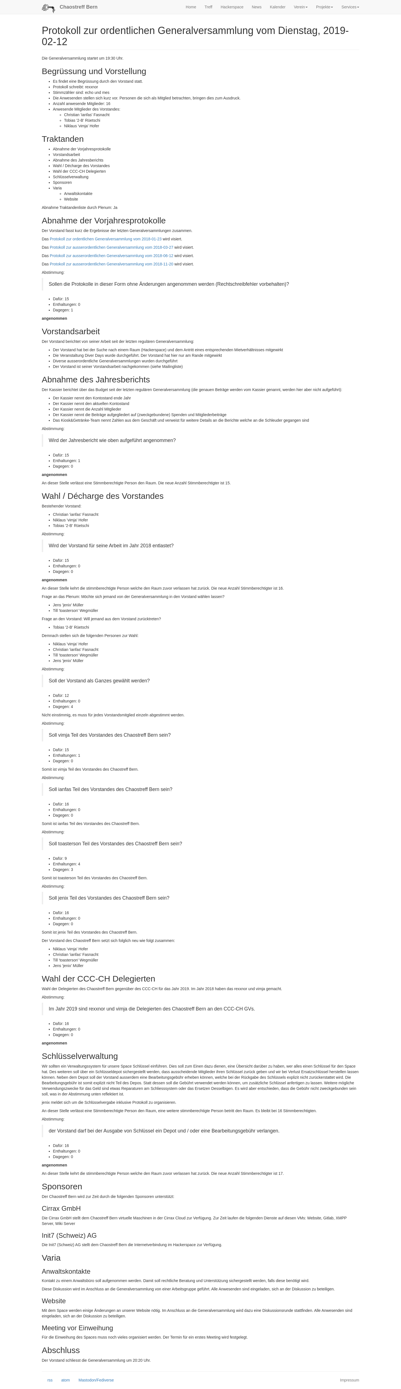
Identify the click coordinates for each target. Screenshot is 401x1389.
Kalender (277, 7)
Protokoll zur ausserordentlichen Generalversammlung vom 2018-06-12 (111, 255)
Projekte (324, 7)
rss (47, 1380)
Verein (301, 7)
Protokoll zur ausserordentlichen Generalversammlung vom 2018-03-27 (111, 247)
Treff (208, 7)
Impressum (349, 1380)
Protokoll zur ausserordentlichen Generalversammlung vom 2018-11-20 (111, 264)
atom (63, 1380)
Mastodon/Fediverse (93, 1380)
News (256, 7)
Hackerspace (232, 7)
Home (191, 7)
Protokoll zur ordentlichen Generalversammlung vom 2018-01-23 (106, 239)
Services (350, 7)
